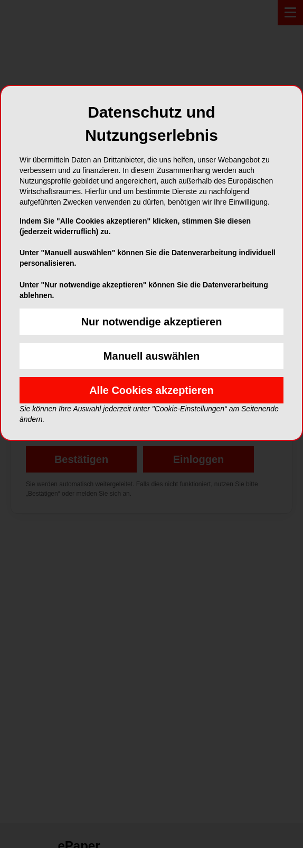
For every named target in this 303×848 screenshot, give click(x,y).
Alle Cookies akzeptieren (151, 390)
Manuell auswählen (151, 356)
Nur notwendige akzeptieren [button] (151, 321)
